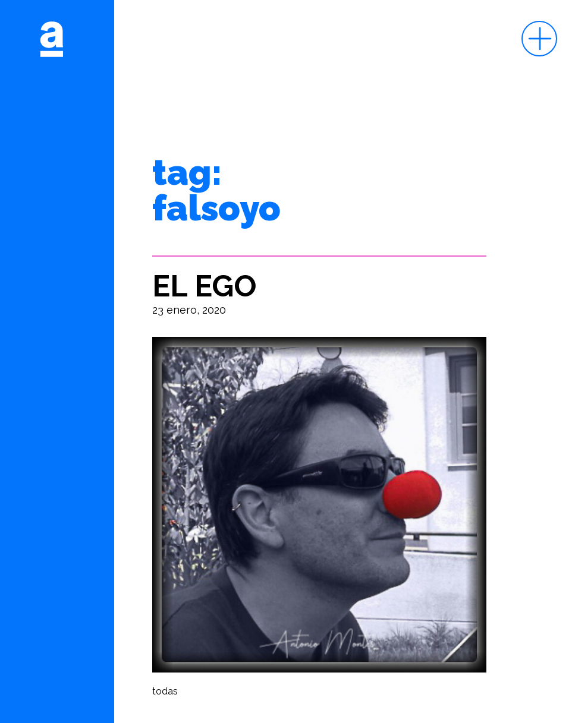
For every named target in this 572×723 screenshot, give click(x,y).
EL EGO (204, 286)
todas (165, 691)
